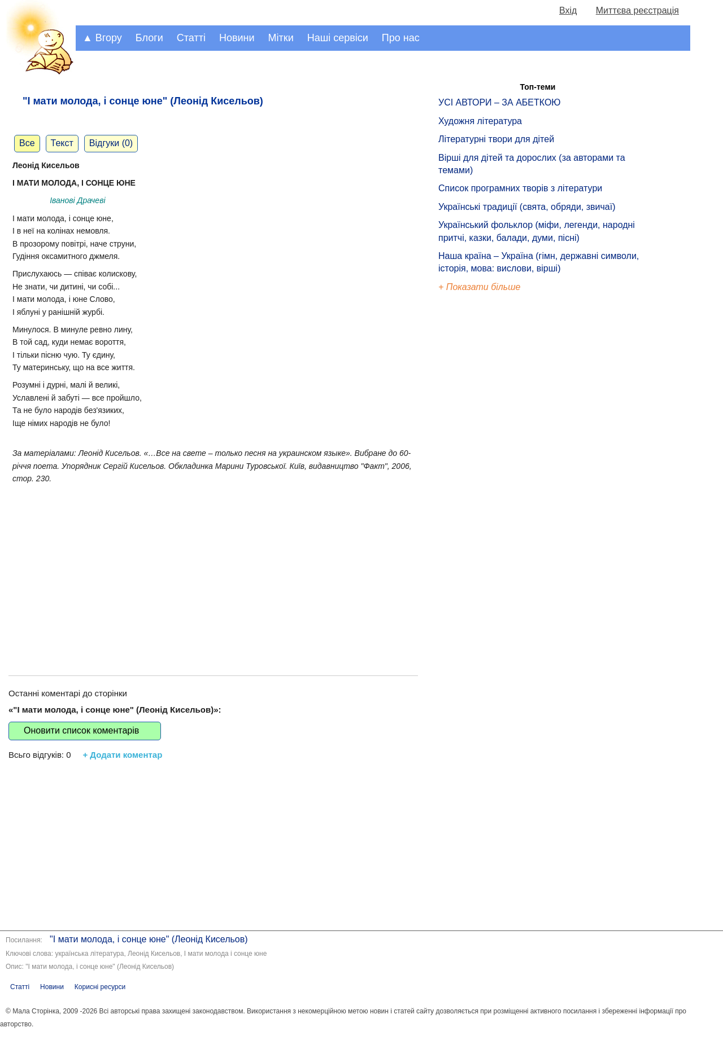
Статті (191, 37)
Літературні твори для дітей (496, 139)
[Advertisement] (213, 568)
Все (27, 143)
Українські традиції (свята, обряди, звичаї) (527, 207)
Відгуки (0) (111, 143)
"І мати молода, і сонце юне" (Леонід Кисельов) (148, 939)
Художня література (480, 121)
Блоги (149, 37)
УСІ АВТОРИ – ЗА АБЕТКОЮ (499, 102)
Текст (62, 143)
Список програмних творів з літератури (520, 188)
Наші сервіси (337, 37)
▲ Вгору (102, 37)
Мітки (281, 37)
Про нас (401, 37)
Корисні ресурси (100, 987)
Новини (237, 37)
